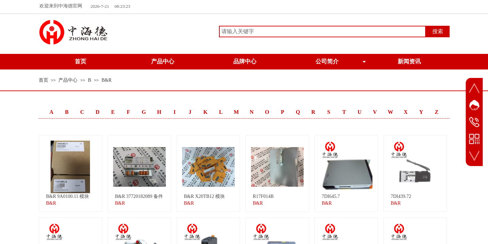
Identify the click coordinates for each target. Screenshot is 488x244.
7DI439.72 (401, 196)
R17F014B (263, 196)
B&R (107, 80)
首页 (43, 80)
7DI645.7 (331, 196)
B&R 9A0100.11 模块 (67, 196)
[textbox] (322, 31)
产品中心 (67, 80)
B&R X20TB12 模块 (204, 196)
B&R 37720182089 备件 (139, 196)
